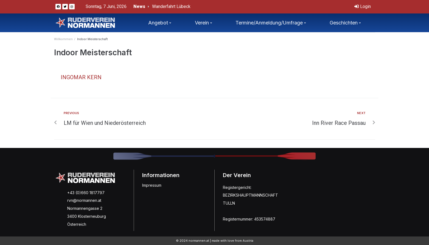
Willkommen (63, 39)
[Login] (362, 7)
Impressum (151, 185)
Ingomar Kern (81, 77)
